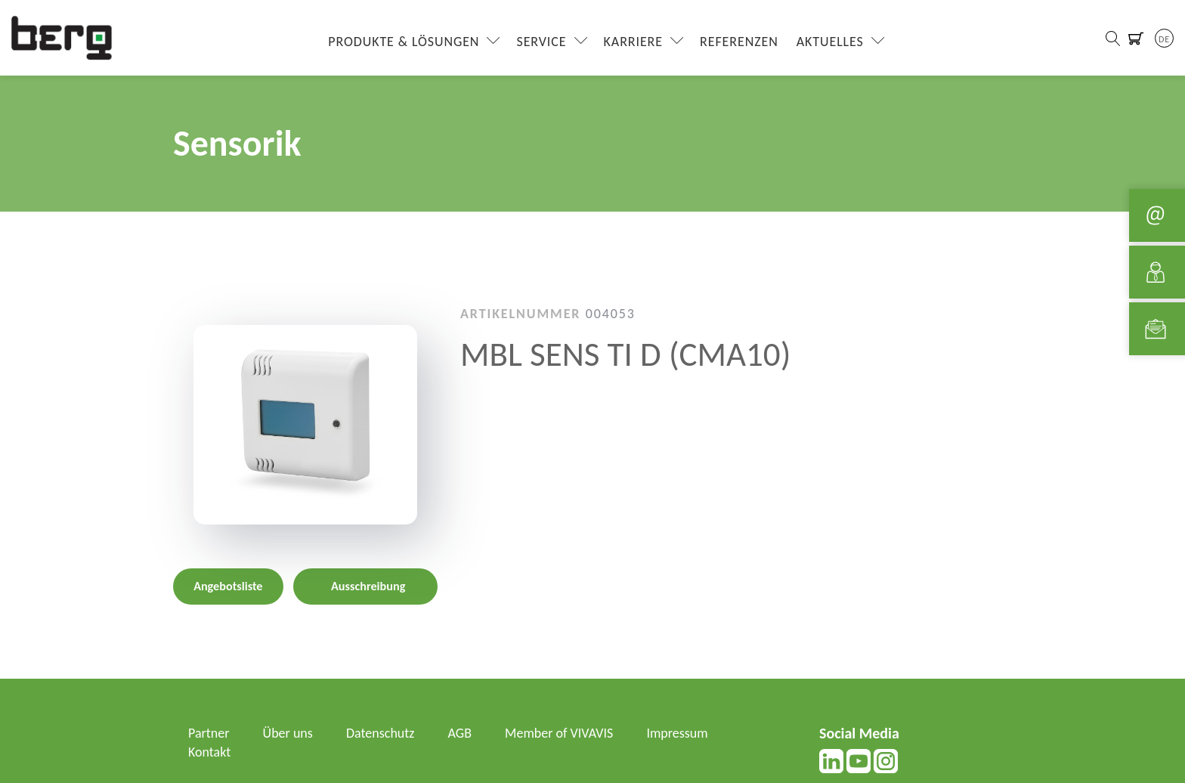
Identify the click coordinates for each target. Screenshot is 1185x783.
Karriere (633, 41)
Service (541, 41)
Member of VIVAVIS (559, 733)
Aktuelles (830, 41)
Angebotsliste (227, 586)
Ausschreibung (368, 586)
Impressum (676, 733)
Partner (209, 733)
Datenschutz (380, 733)
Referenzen (739, 41)
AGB (460, 733)
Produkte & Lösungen (403, 41)
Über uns (288, 733)
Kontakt (209, 752)
